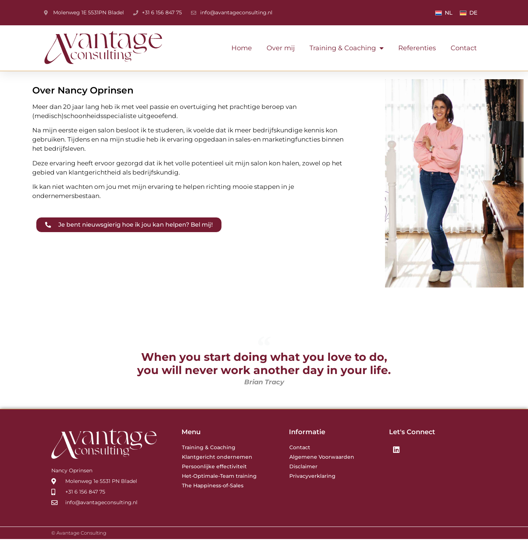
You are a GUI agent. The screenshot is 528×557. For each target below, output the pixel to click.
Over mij (281, 48)
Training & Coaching (346, 48)
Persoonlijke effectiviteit (214, 484)
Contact (464, 48)
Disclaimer (303, 484)
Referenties (417, 48)
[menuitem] (444, 12)
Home (241, 48)
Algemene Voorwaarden (321, 475)
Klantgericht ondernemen (217, 475)
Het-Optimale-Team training (219, 494)
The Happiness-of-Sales (212, 503)
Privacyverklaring (312, 494)
